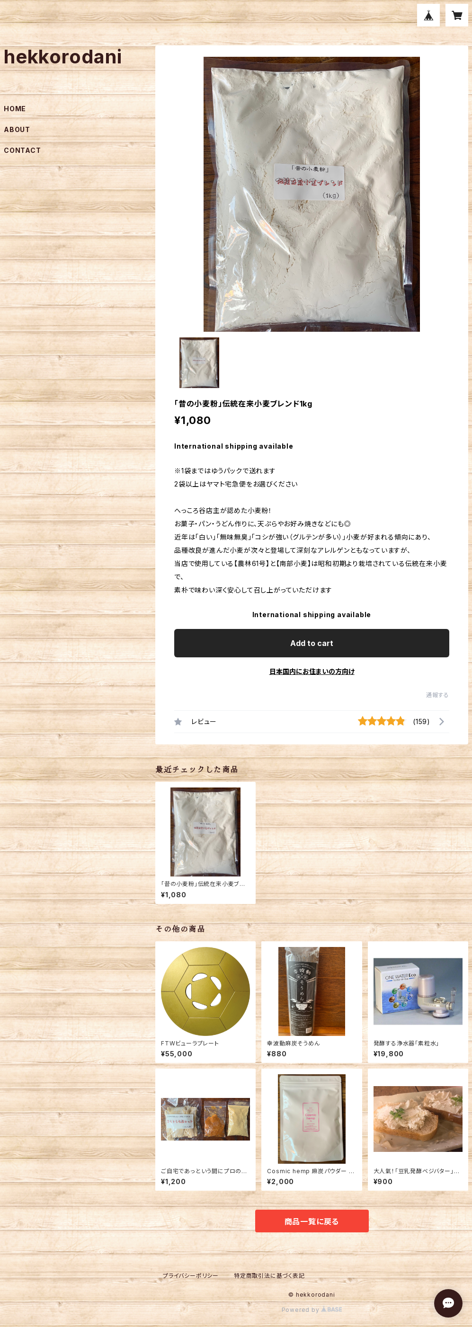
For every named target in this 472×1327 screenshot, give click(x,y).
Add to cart (311, 643)
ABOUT (17, 129)
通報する (437, 695)
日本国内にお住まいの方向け (312, 671)
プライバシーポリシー (191, 1275)
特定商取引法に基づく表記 (269, 1275)
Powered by (312, 1309)
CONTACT (22, 150)
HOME (15, 109)
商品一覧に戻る (312, 1221)
